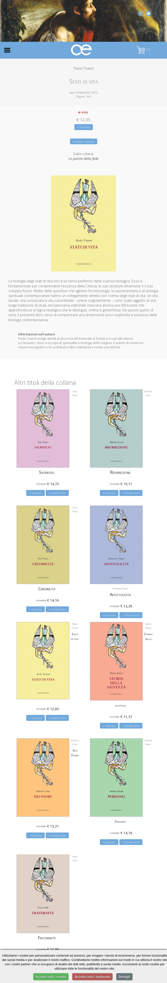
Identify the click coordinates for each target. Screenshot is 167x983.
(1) (143, 49)
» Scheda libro (57, 493)
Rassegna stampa (83, 141)
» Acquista (83, 127)
